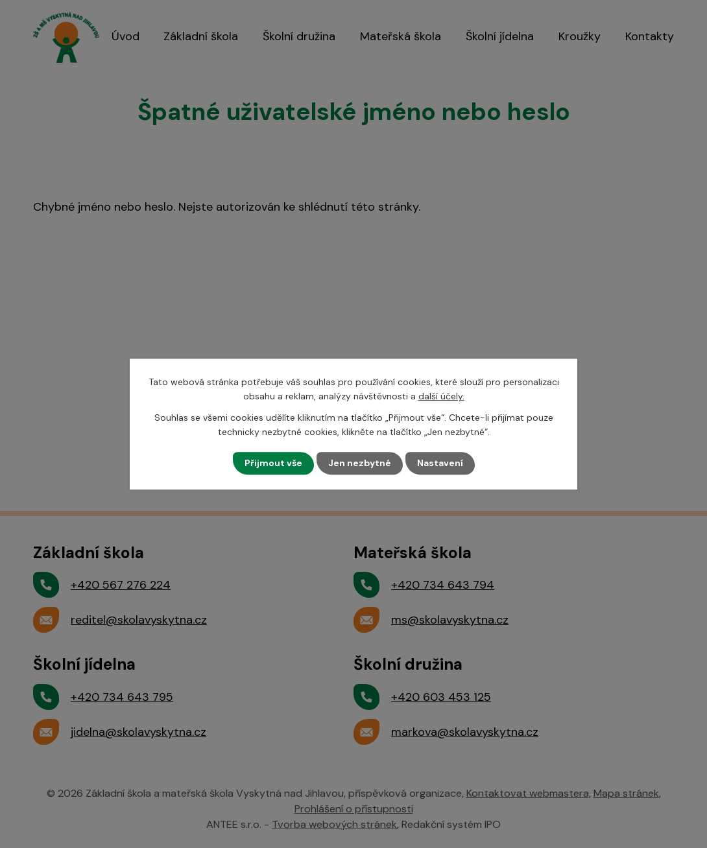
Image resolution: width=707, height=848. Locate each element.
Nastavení (440, 463)
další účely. (441, 396)
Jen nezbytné (359, 463)
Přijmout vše (273, 463)
